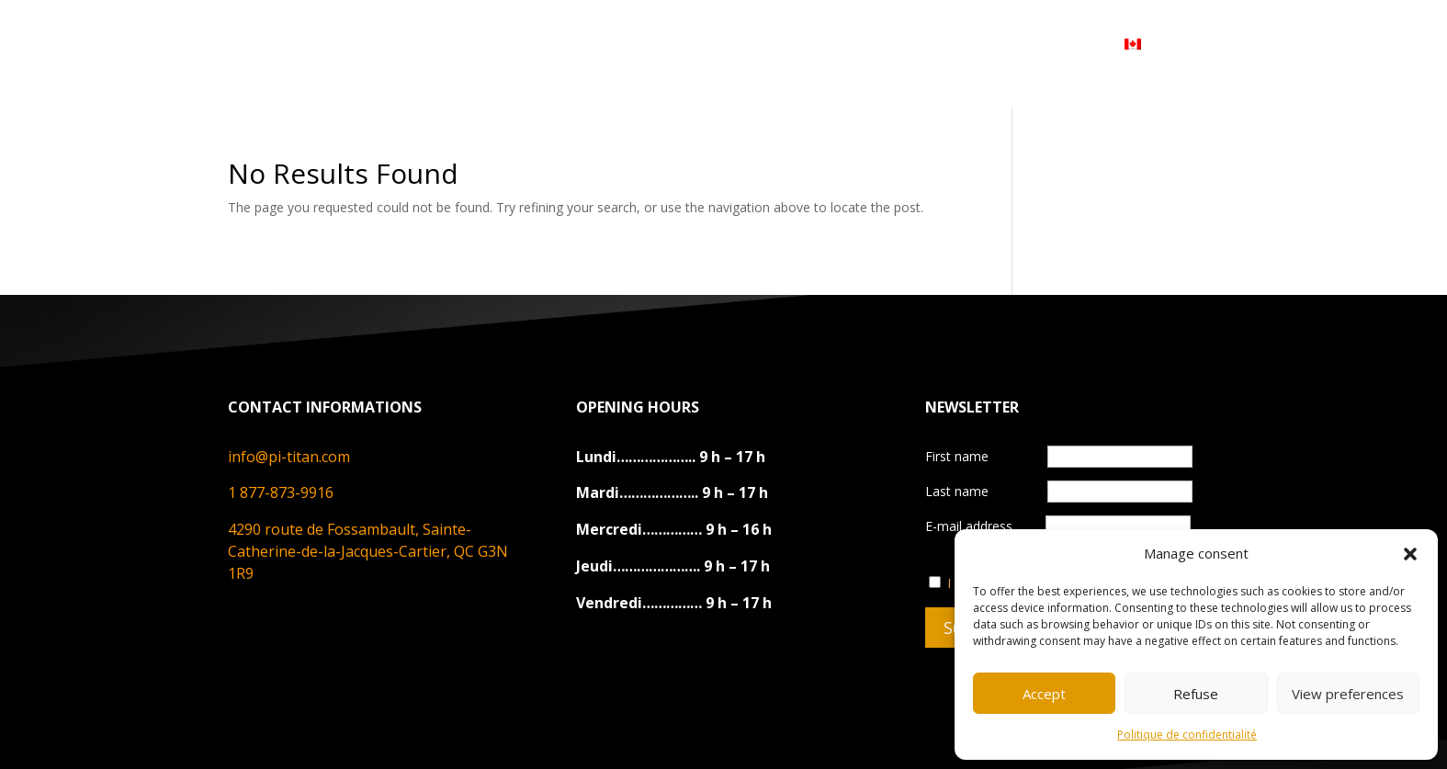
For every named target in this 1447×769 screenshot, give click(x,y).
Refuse (1195, 693)
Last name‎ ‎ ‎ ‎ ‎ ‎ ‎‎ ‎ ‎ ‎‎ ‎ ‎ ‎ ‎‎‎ (980, 491)
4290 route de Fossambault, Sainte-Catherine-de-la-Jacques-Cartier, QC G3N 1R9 (368, 551)
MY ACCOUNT (1023, 43)
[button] (1410, 554)
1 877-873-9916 (280, 492)
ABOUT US (460, 43)
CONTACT (702, 43)
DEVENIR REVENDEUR (854, 43)
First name (958, 456)
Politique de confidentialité (1187, 734)
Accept (1044, 693)
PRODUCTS (573, 43)
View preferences (1348, 693)
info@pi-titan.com (289, 457)
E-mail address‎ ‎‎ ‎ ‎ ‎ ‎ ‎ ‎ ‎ (1058, 526)
